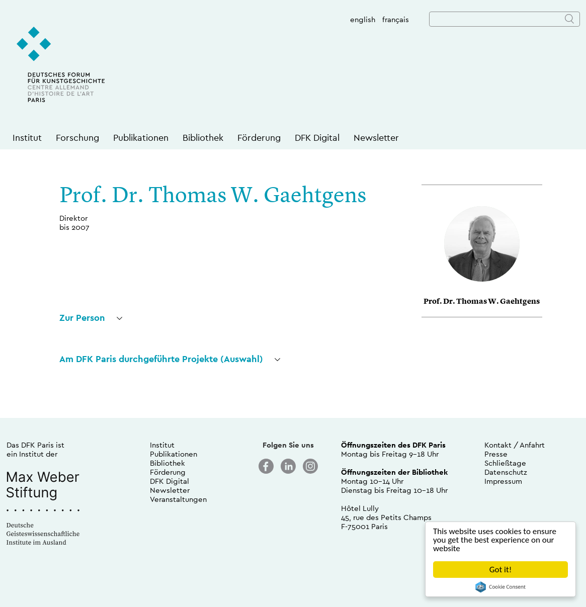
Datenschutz (505, 472)
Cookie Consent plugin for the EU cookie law (500, 586)
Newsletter (376, 137)
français (395, 19)
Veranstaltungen (178, 499)
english (362, 19)
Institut (27, 137)
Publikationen (141, 137)
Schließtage (505, 463)
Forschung (77, 137)
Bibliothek (203, 137)
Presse (496, 454)
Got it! (500, 569)
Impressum (503, 481)
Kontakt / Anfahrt (514, 445)
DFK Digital (317, 137)
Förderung (259, 137)
